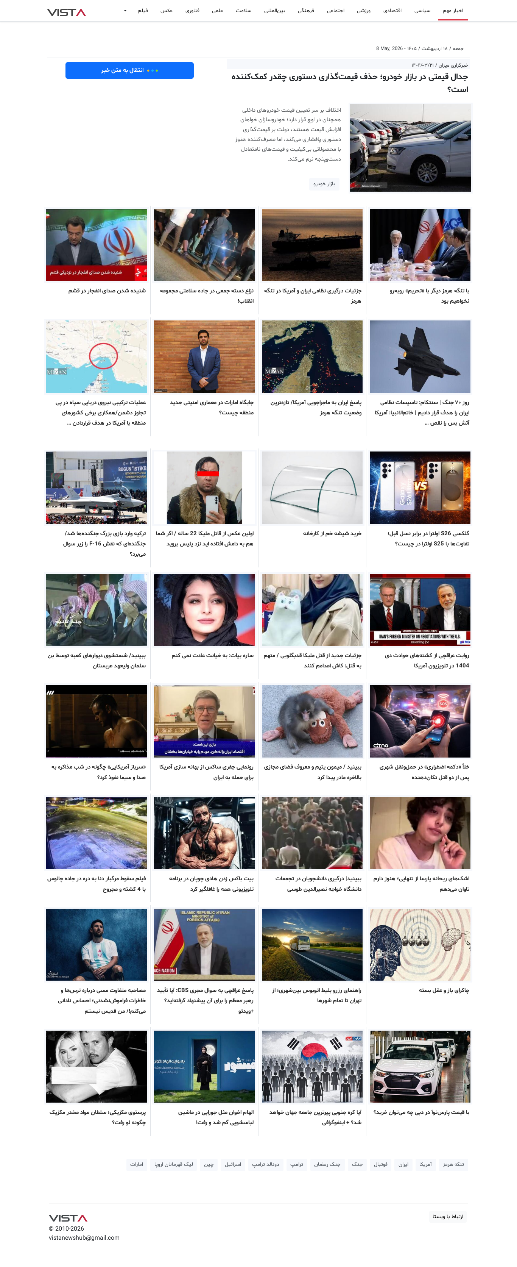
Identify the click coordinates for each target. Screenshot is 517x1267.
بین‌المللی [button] (274, 10)
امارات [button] (136, 1164)
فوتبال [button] (381, 1164)
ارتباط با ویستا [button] (448, 1216)
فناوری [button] (192, 10)
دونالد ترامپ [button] (265, 1164)
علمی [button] (217, 10)
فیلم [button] (143, 10)
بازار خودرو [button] (324, 183)
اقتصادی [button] (392, 10)
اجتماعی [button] (335, 10)
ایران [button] (403, 1164)
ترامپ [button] (296, 1164)
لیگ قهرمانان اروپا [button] (173, 1164)
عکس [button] (166, 10)
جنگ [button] (357, 1164)
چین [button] (209, 1164)
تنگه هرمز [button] (453, 1164)
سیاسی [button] (422, 10)
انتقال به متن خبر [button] (129, 70)
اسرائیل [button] (233, 1164)
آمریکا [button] (425, 1164)
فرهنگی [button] (306, 10)
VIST (66, 10)
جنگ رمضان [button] (327, 1164)
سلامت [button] (243, 10)
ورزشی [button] (364, 10)
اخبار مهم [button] (453, 10)
